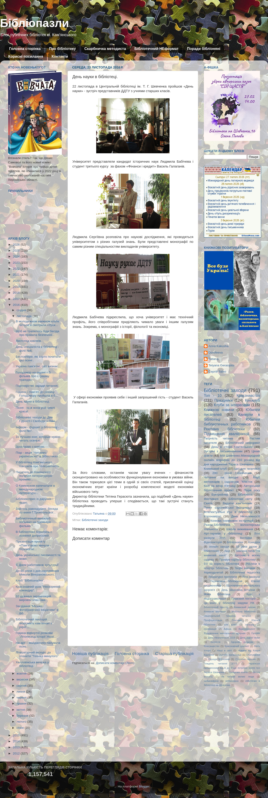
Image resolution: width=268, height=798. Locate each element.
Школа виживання (239, 529)
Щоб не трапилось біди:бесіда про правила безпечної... (37, 333)
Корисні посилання (25, 56)
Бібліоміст (245, 494)
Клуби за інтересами (232, 405)
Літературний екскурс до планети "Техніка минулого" (37, 654)
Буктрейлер (219, 494)
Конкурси (254, 542)
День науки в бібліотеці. (33, 401)
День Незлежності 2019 (221, 637)
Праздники (223, 400)
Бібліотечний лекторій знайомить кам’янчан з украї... (34, 623)
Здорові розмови (242, 642)
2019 (17, 286)
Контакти (60, 56)
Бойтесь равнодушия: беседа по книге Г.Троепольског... (37, 510)
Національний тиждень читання (227, 615)
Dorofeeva (215, 352)
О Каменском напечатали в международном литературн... (35, 489)
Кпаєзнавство (211, 646)
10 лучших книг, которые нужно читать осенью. (38, 438)
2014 (17, 741)
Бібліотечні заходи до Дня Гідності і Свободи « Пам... (36, 419)
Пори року (252, 490)
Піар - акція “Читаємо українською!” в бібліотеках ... (38, 454)
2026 (17, 244)
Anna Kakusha (218, 346)
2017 (17, 299)
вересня (22, 679)
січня (20, 727)
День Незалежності (245, 516)
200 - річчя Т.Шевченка (232, 473)
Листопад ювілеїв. (29, 341)
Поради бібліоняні (203, 49)
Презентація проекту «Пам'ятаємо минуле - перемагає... (33, 545)
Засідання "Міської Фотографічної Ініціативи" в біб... (37, 609)
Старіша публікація (174, 653)
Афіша (227, 629)
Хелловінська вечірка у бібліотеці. (32, 664)
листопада (24, 316)
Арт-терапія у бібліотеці (223, 533)
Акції (227, 551)
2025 (17, 250)
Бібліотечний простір (216, 607)
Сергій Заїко (217, 371)
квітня (21, 709)
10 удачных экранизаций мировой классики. (33, 598)
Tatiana (213, 359)
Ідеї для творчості (247, 468)
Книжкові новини (219, 410)
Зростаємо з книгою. (30, 446)
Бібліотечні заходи (95, 520)
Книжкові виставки (215, 611)
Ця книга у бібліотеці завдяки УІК (229, 603)
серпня (21, 685)
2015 (17, 735)
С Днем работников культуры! (37, 565)
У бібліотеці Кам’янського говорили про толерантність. (38, 464)
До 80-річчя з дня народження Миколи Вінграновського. (37, 572)
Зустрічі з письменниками (223, 451)
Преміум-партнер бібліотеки (237, 559)
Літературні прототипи (222, 577)
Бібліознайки (235, 542)
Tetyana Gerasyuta (221, 365)
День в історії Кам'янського (232, 447)
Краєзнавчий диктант (236, 646)
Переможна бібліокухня (226, 581)
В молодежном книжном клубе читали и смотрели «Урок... (38, 323)
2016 (17, 305)
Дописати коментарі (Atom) (115, 663)
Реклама (237, 620)
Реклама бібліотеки (224, 429)
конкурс (249, 624)
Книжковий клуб (215, 468)
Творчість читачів (218, 438)
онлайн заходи (219, 546)
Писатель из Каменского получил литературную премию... (34, 475)
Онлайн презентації (230, 654)
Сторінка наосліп (245, 659)
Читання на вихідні (221, 477)
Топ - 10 (213, 395)
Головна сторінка (25, 49)
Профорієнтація (213, 620)
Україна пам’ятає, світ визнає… (38, 366)
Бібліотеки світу (240, 499)
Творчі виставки (245, 568)
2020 (17, 280)
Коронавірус (212, 516)
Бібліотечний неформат (242, 442)
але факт (230, 624)
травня (21, 703)
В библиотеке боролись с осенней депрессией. (34, 533)
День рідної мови (250, 637)
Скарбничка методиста (105, 49)
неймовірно (232, 681)
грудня (21, 310)
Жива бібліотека (217, 594)
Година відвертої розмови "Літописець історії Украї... (36, 634)
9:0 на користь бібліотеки (221, 563)
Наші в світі (224, 650)
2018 (17, 292)
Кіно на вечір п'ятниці (219, 486)
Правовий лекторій (243, 598)
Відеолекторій (213, 542)
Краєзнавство (248, 395)
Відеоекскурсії (247, 629)
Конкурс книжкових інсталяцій (232, 520)
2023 (17, 262)
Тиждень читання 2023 (220, 663)
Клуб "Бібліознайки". (30, 580)
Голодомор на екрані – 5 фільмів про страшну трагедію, (33, 376)
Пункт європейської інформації (228, 507)
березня (22, 715)
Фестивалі (211, 499)
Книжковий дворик (245, 607)
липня (21, 691)
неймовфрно (211, 681)
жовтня (21, 673)
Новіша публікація (90, 653)
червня (21, 697)
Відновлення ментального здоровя (224, 633)
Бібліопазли (34, 23)
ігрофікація (210, 629)
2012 (17, 753)
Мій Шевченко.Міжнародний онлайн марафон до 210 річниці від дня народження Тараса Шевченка (232, 460)
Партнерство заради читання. (37, 385)
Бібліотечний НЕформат (156, 49)
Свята (208, 503)
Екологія (215, 642)
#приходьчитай (213, 572)
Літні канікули (251, 577)
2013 (17, 747)
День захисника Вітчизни (238, 590)
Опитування (253, 654)
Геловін (256, 633)
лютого (21, 721)
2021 (17, 274)
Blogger (144, 786)
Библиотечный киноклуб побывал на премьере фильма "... (33, 522)
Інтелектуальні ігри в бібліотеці (228, 512)
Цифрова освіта (238, 672)
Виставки (246, 538)
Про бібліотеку (62, 49)
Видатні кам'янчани (237, 503)
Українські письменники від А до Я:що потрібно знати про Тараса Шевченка (232, 668)
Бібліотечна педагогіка (245, 572)
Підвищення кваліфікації (226, 434)
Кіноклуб (252, 400)
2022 (17, 268)
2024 (17, 256)
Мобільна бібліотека (243, 611)
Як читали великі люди (238, 676)
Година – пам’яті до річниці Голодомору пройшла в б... (37, 393)
